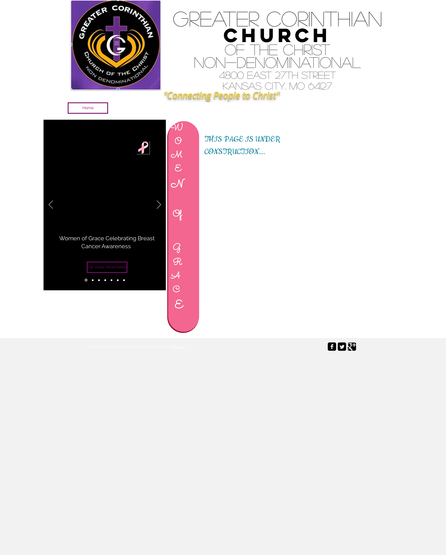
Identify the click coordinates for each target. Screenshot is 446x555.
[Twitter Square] (342, 346)
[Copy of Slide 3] (86, 280)
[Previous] (51, 205)
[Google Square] (352, 346)
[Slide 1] (93, 280)
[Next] (159, 205)
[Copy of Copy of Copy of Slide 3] (118, 280)
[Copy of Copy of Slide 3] (111, 280)
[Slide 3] (105, 280)
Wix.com (179, 347)
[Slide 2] (99, 280)
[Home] (88, 108)
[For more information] (107, 267)
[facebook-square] (332, 346)
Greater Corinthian (277, 18)
